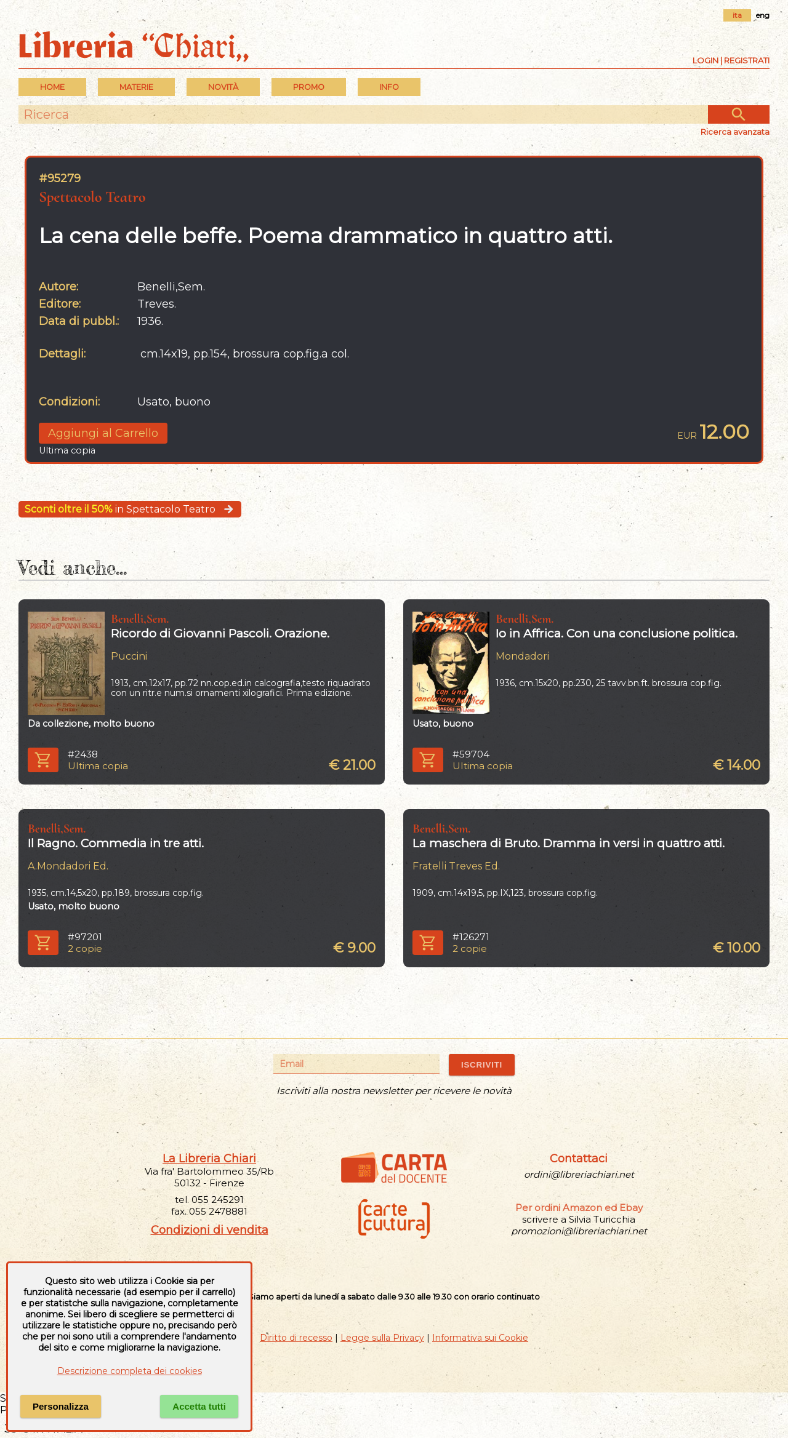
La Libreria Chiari (209, 1158)
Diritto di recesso (296, 1337)
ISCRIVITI (481, 1064)
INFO (389, 87)
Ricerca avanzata (735, 132)
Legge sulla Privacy (382, 1337)
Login (705, 60)
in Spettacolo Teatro (130, 509)
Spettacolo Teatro (92, 196)
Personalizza (61, 1406)
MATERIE (136, 87)
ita (737, 15)
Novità (223, 87)
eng (763, 15)
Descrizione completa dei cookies (129, 1370)
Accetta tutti (199, 1406)
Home (52, 87)
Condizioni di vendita (209, 1230)
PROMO (308, 87)
